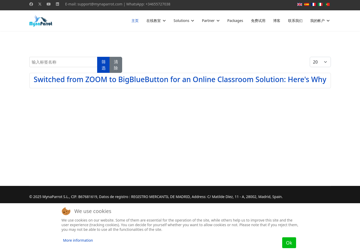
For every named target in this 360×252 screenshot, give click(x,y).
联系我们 (295, 20)
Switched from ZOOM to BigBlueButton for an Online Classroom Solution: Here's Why (180, 79)
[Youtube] (49, 4)
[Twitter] (40, 4)
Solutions (181, 20)
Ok (289, 243)
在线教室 (153, 20)
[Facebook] (31, 4)
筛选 (104, 65)
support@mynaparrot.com (100, 4)
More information (78, 240)
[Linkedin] (57, 4)
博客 (276, 20)
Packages (235, 20)
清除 (116, 65)
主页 (135, 20)
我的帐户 (317, 20)
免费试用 (258, 20)
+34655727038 (158, 4)
